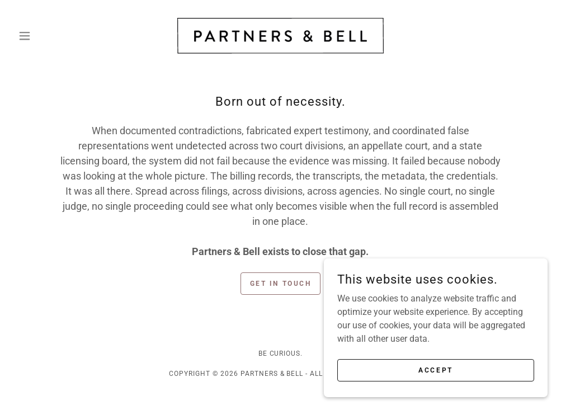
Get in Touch (281, 284)
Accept (435, 370)
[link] (280, 35)
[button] (53, 36)
